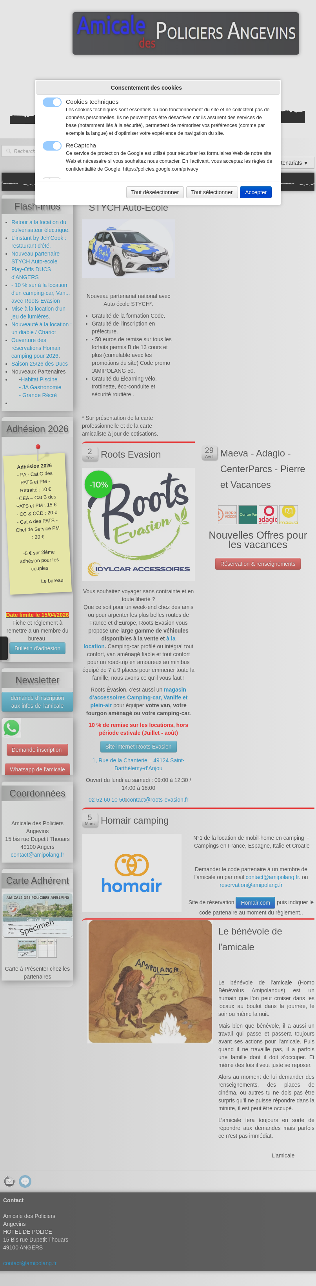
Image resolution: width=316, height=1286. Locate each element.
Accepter (256, 192)
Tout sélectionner (212, 192)
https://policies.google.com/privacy (160, 169)
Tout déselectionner (155, 192)
